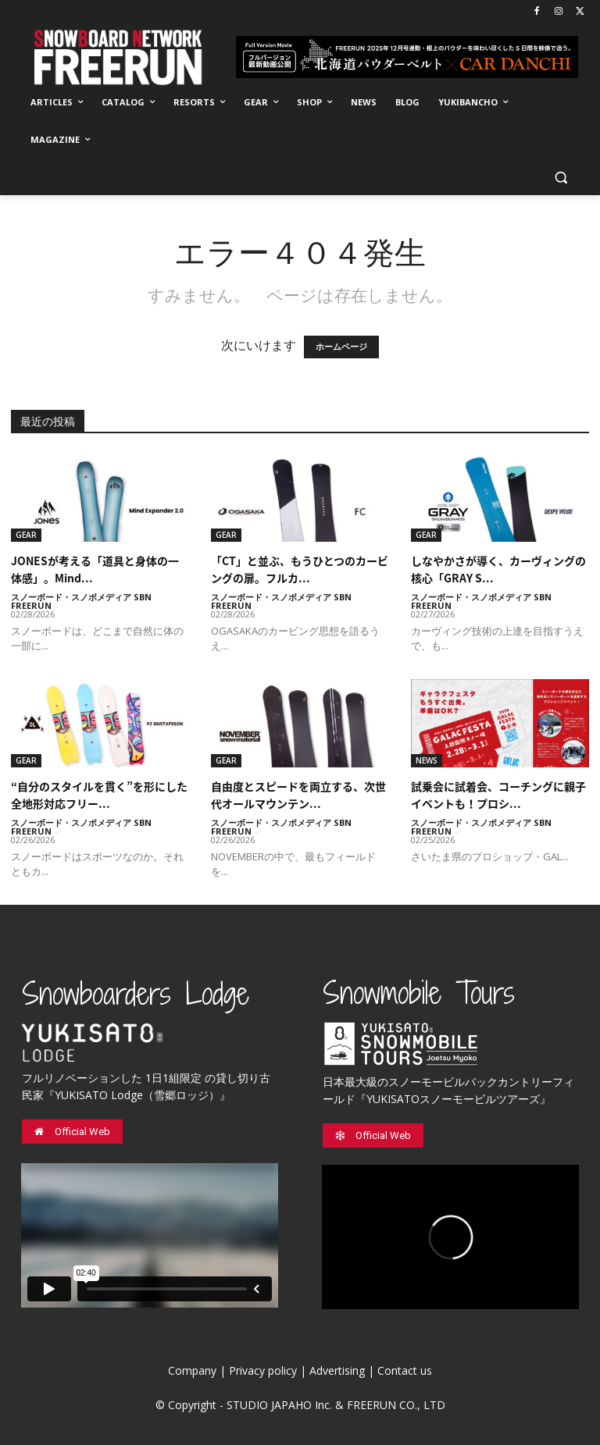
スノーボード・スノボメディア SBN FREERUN (81, 601)
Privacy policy (263, 1370)
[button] (560, 177)
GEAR (26, 534)
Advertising (337, 1370)
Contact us (404, 1370)
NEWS (427, 760)
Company (192, 1370)
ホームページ (341, 347)
